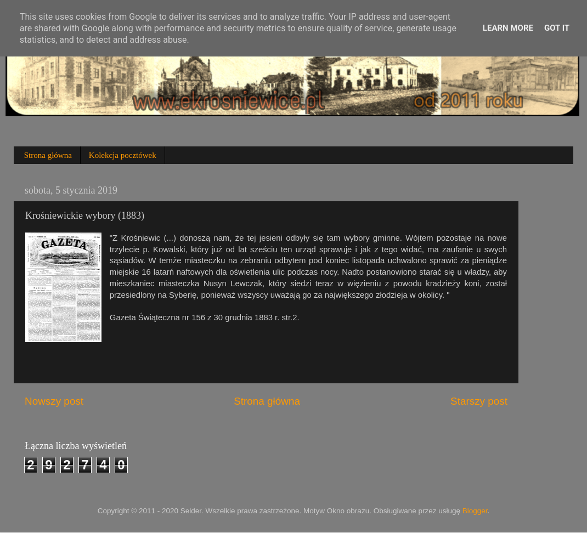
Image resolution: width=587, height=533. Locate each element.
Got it (556, 28)
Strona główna (48, 155)
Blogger (475, 511)
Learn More (508, 28)
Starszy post (478, 401)
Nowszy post (54, 401)
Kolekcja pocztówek (122, 155)
